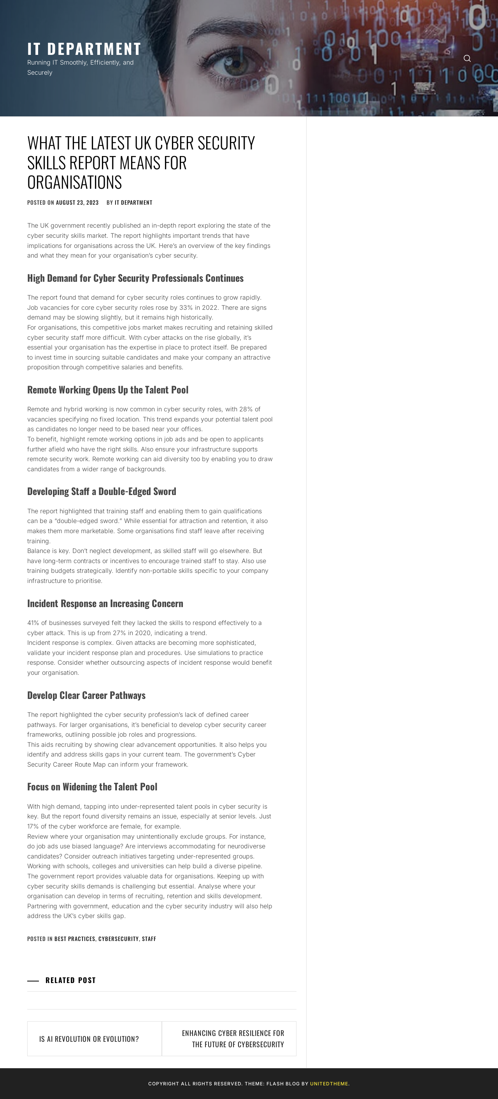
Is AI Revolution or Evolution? (89, 1039)
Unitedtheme (329, 1084)
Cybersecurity (118, 938)
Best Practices (74, 938)
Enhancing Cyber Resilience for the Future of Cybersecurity (233, 1038)
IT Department (84, 48)
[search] (467, 58)
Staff (149, 938)
